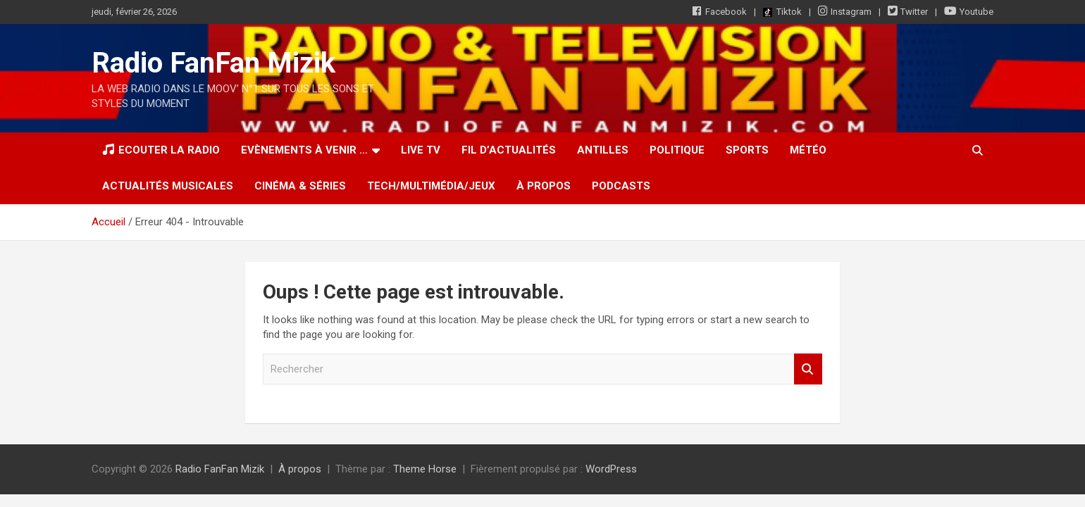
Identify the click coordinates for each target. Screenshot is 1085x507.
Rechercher (808, 369)
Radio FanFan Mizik (213, 63)
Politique (677, 150)
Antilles (602, 150)
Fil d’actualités (508, 150)
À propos (543, 186)
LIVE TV (420, 150)
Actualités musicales (167, 186)
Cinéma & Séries (300, 186)
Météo (808, 150)
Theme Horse (425, 469)
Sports (747, 150)
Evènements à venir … (304, 150)
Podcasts (621, 186)
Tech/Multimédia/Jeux (431, 186)
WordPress (611, 469)
